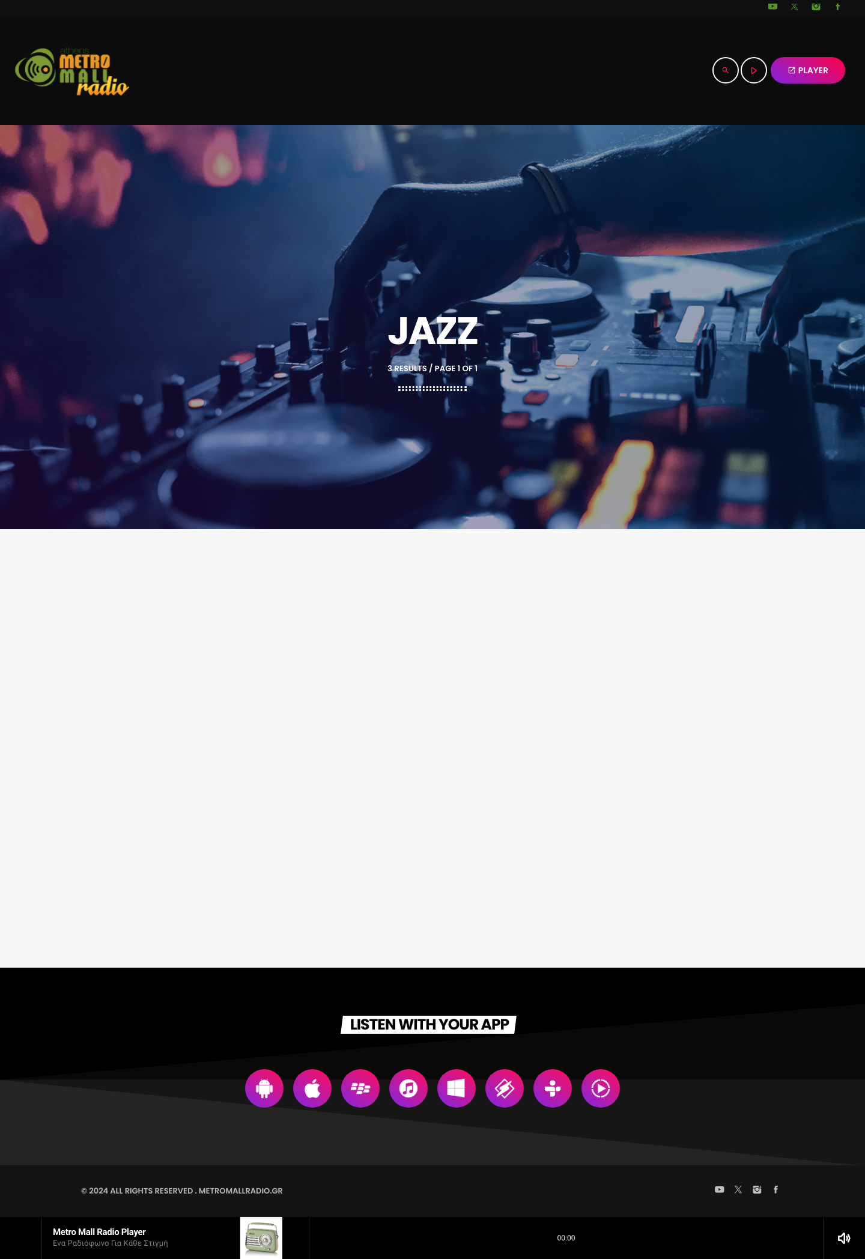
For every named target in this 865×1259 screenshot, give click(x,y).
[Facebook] (838, 8)
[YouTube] (773, 8)
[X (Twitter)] (795, 8)
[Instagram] (816, 8)
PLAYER (808, 70)
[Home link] (71, 70)
